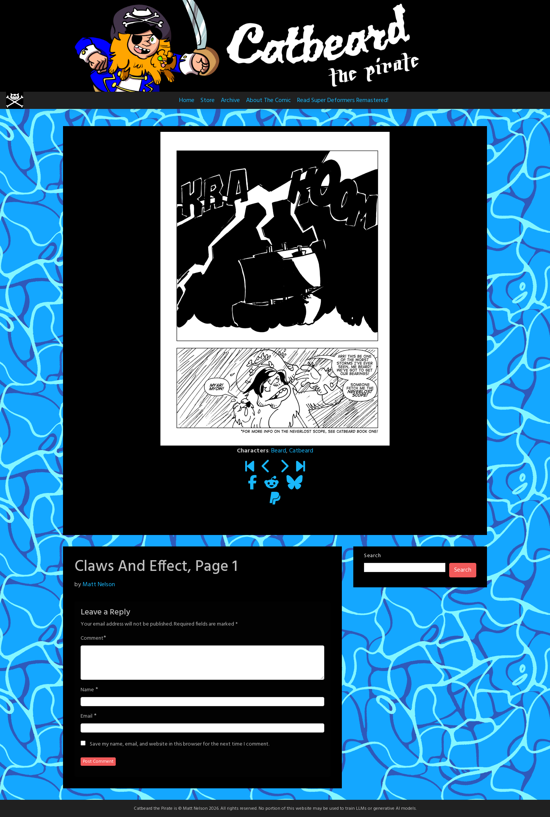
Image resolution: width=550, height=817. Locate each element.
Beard (278, 451)
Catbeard (301, 451)
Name (87, 690)
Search (372, 556)
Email (86, 716)
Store (208, 100)
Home (186, 100)
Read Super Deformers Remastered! (342, 100)
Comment (92, 638)
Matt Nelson (98, 585)
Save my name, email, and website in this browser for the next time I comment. (179, 744)
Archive (230, 100)
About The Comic (268, 100)
